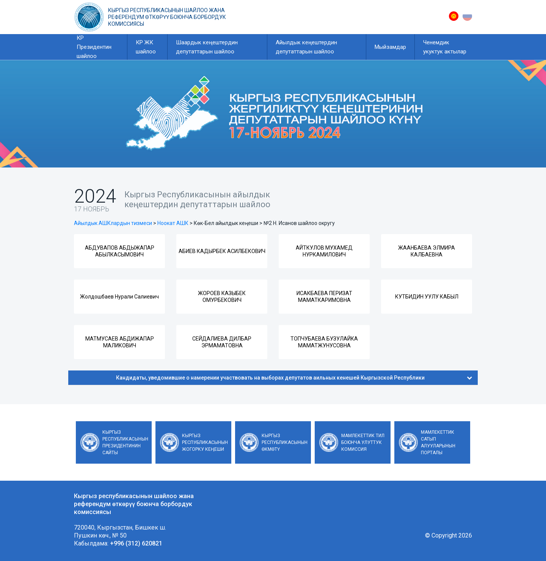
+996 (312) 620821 (136, 543)
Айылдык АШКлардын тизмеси (113, 223)
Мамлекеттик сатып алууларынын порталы (438, 442)
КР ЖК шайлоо (146, 47)
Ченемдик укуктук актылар (444, 47)
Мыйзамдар (390, 47)
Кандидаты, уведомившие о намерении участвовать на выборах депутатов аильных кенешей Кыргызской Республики (294, 378)
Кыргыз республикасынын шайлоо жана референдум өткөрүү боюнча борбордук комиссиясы (167, 17)
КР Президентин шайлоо (94, 46)
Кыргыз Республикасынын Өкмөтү (285, 442)
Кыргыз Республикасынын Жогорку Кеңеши (205, 442)
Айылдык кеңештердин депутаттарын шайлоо (306, 47)
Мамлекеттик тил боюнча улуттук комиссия (362, 442)
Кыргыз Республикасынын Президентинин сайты (125, 442)
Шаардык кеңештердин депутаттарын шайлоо (207, 47)
